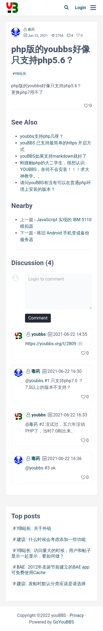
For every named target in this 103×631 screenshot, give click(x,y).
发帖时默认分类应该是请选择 (57, 583)
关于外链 (42, 528)
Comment (38, 318)
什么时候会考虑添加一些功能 (57, 539)
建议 (21, 539)
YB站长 (20, 74)
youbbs (38, 334)
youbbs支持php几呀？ (41, 136)
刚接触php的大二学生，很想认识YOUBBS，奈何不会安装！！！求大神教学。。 (54, 169)
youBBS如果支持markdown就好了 (53, 156)
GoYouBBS (63, 622)
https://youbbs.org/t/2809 (50, 343)
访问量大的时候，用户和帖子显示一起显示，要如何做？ (51, 553)
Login (80, 7)
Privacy (76, 615)
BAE (21, 567)
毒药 (31, 29)
